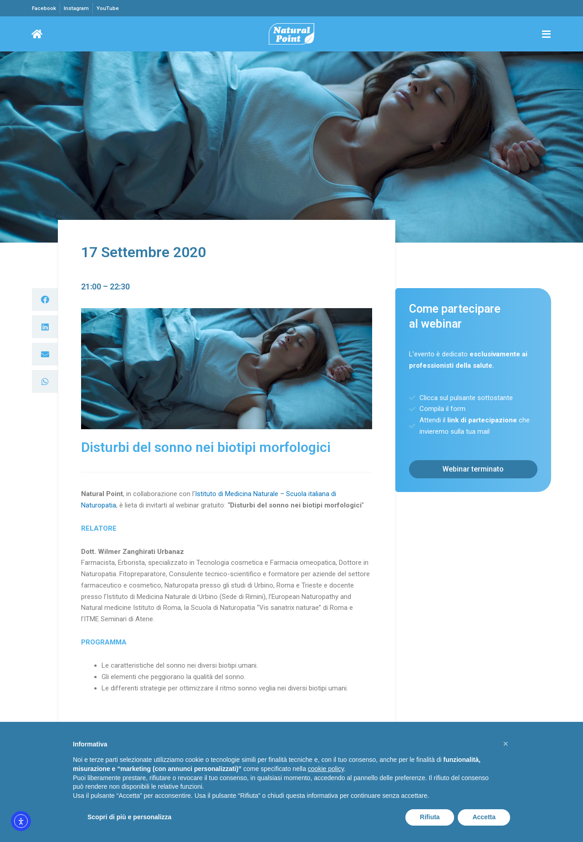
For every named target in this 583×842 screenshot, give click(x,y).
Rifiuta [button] (430, 817)
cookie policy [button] (326, 768)
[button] (45, 300)
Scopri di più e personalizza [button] (129, 817)
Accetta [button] (484, 817)
